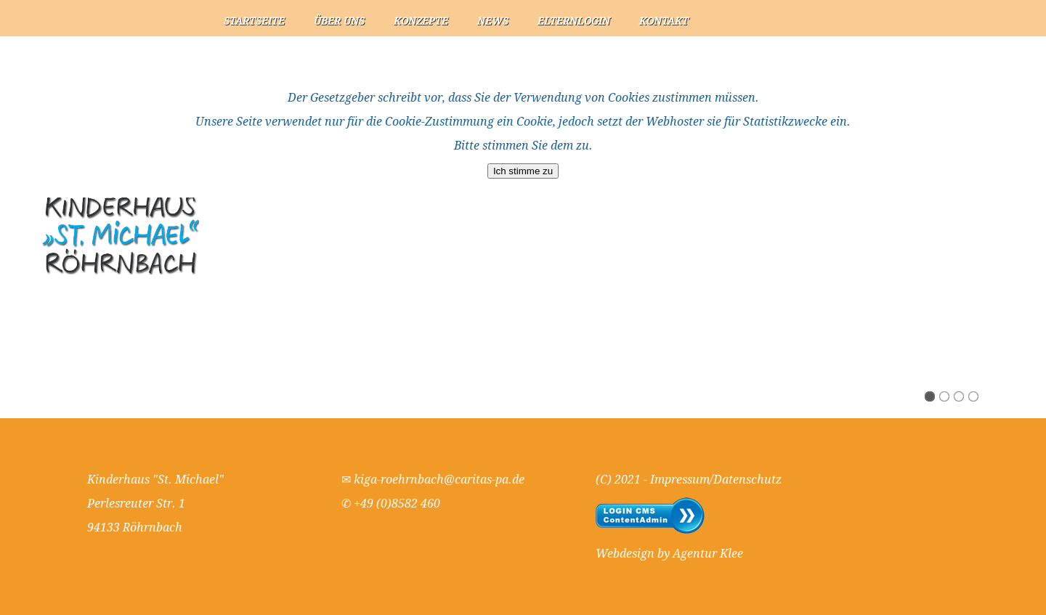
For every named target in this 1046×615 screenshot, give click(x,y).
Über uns (339, 21)
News (492, 21)
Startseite (254, 21)
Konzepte (421, 21)
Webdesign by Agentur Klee (669, 554)
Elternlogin (574, 21)
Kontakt (664, 21)
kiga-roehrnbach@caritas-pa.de (439, 479)
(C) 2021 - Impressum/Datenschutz (689, 479)
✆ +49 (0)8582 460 (390, 503)
